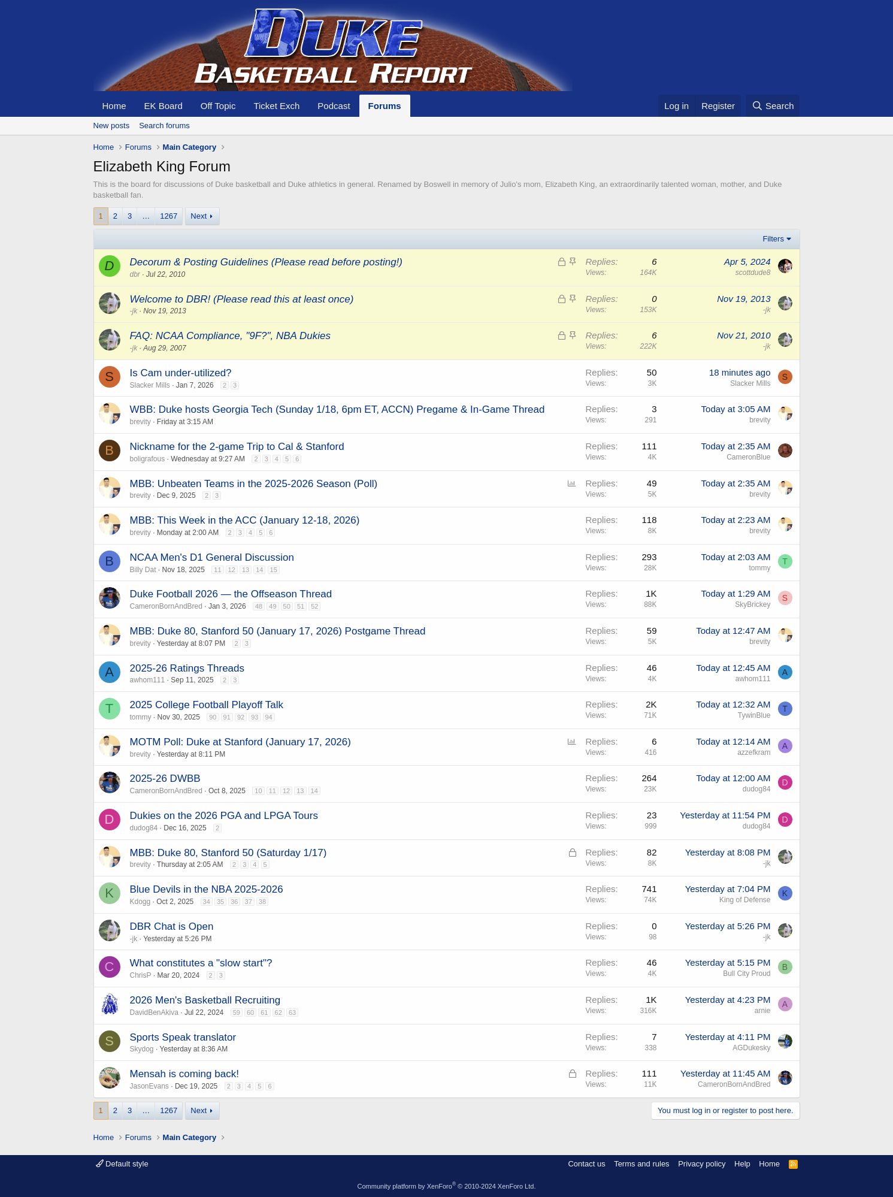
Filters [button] (773, 238)
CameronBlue (748, 457)
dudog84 (757, 789)
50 (286, 606)
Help (742, 1163)
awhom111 (147, 680)
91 (227, 717)
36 (234, 901)
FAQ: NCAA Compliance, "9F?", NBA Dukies (230, 335)
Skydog (142, 1049)
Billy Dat (143, 570)
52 (314, 606)
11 (217, 569)
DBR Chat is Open (172, 926)
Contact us (586, 1163)
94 (269, 717)
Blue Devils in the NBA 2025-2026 (206, 889)
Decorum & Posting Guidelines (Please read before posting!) (266, 262)
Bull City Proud (746, 973)
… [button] (146, 215)
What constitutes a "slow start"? (201, 963)
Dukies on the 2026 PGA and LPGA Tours (224, 815)
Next (198, 215)
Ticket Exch (276, 106)
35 (220, 901)
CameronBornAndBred (166, 606)
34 (206, 901)
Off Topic (218, 106)
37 (248, 901)
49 (272, 606)
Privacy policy (701, 1163)
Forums (384, 106)
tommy (760, 568)
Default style (122, 1163)
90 (212, 717)
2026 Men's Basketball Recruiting (205, 1000)
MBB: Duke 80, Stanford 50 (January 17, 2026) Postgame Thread (278, 631)
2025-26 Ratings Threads (187, 668)
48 (258, 606)
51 (300, 606)
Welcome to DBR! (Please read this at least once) (242, 299)
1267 (168, 215)
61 (264, 1012)
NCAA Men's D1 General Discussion (212, 557)
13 (245, 569)
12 (231, 569)
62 (278, 1012)
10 (258, 790)
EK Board (163, 106)
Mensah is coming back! (184, 1074)
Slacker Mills (150, 385)
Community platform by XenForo (447, 1186)
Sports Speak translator (183, 1037)
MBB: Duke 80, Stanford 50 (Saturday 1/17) (228, 853)
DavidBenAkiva (154, 1012)
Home (114, 106)
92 (240, 717)
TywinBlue (754, 715)
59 (236, 1012)
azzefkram (753, 752)
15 (273, 569)
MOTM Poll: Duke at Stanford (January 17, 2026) (240, 742)
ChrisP (141, 975)
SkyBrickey (752, 604)
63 (292, 1012)
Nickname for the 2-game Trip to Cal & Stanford (237, 446)
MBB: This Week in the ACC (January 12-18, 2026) (245, 520)
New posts (111, 125)
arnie (763, 1010)
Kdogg (140, 901)
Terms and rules (641, 1163)
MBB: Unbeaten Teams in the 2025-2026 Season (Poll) (254, 483)
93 (254, 717)
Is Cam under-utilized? (181, 373)
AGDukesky (751, 1048)
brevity (140, 422)
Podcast (333, 106)
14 (259, 569)
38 (262, 901)
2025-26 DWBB (165, 778)
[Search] (773, 106)
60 (250, 1012)
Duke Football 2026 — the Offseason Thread (231, 594)
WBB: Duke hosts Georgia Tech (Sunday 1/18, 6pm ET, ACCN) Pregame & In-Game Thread (337, 409)
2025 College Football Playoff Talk (206, 705)
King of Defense (744, 900)
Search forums (164, 125)
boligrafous (147, 459)
